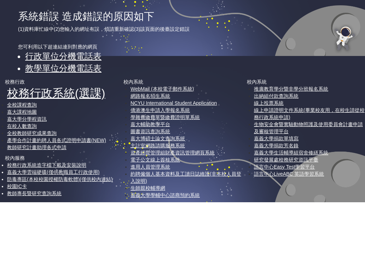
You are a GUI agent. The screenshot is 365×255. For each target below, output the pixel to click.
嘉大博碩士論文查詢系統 (158, 138)
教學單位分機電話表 (63, 68)
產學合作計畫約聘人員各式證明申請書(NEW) (56, 140)
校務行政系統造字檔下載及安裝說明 (46, 165)
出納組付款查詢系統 (276, 96)
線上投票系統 (269, 103)
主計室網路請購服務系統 (158, 145)
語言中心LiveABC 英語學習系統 (289, 174)
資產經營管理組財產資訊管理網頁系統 (173, 152)
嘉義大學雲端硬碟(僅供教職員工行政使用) (53, 172)
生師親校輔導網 (148, 188)
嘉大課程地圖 (22, 112)
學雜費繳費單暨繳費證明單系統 (165, 117)
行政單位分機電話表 (63, 56)
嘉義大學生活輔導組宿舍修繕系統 (291, 152)
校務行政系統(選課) (56, 93)
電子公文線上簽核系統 (155, 160)
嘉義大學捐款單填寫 (276, 138)
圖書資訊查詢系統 (150, 131)
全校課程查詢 (22, 105)
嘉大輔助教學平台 (150, 124)
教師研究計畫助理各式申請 (36, 147)
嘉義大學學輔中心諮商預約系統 (165, 195)
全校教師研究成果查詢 (32, 133)
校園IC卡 (17, 186)
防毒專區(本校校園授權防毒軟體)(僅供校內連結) (60, 179)
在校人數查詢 (22, 126)
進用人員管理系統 (150, 167)
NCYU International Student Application (174, 103)
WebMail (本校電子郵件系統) (162, 89)
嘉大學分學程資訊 (27, 119)
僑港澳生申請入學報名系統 (160, 110)
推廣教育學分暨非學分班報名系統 (291, 89)
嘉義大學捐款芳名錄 (276, 145)
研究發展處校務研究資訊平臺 (286, 160)
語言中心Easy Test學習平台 (284, 167)
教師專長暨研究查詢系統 (34, 193)
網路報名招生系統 (150, 96)
